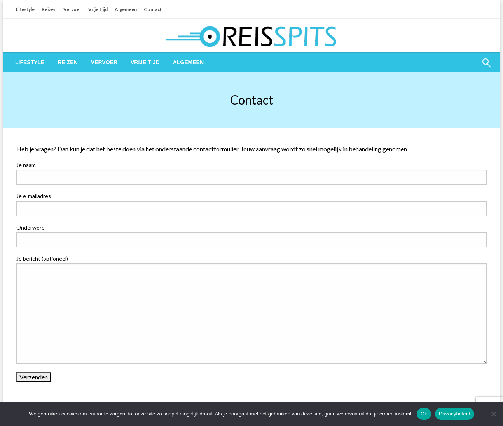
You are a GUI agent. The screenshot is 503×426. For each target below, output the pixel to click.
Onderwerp (251, 235)
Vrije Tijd (98, 9)
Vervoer (72, 9)
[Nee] (493, 414)
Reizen (49, 9)
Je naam (251, 173)
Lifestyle (25, 9)
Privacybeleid (454, 414)
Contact (153, 9)
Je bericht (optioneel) (251, 309)
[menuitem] (30, 62)
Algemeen (126, 9)
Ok (424, 414)
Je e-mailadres (251, 204)
